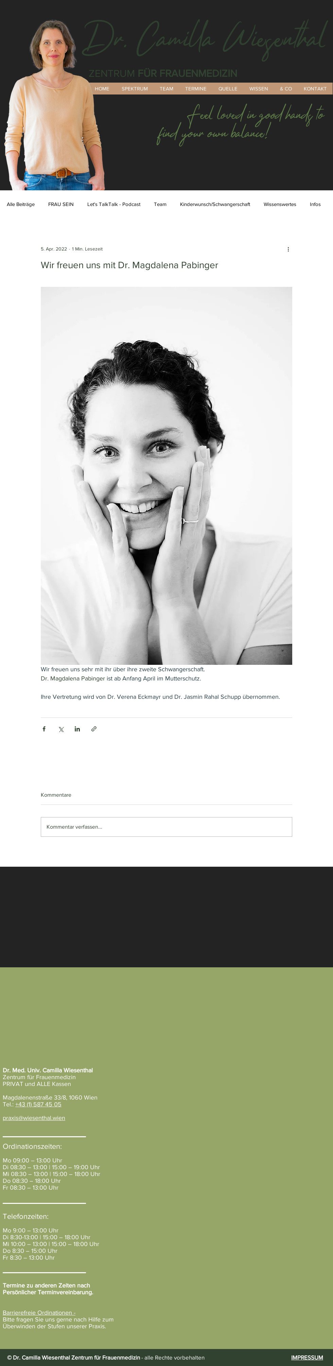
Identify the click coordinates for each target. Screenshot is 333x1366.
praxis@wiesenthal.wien (34, 1117)
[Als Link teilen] (94, 729)
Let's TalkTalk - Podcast (113, 204)
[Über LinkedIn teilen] (77, 729)
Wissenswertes (280, 204)
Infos (315, 204)
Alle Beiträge (21, 204)
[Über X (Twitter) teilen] (60, 729)
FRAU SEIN (61, 204)
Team (160, 204)
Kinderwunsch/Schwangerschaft (215, 204)
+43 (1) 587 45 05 (38, 1104)
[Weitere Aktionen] (288, 249)
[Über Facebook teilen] (44, 729)
